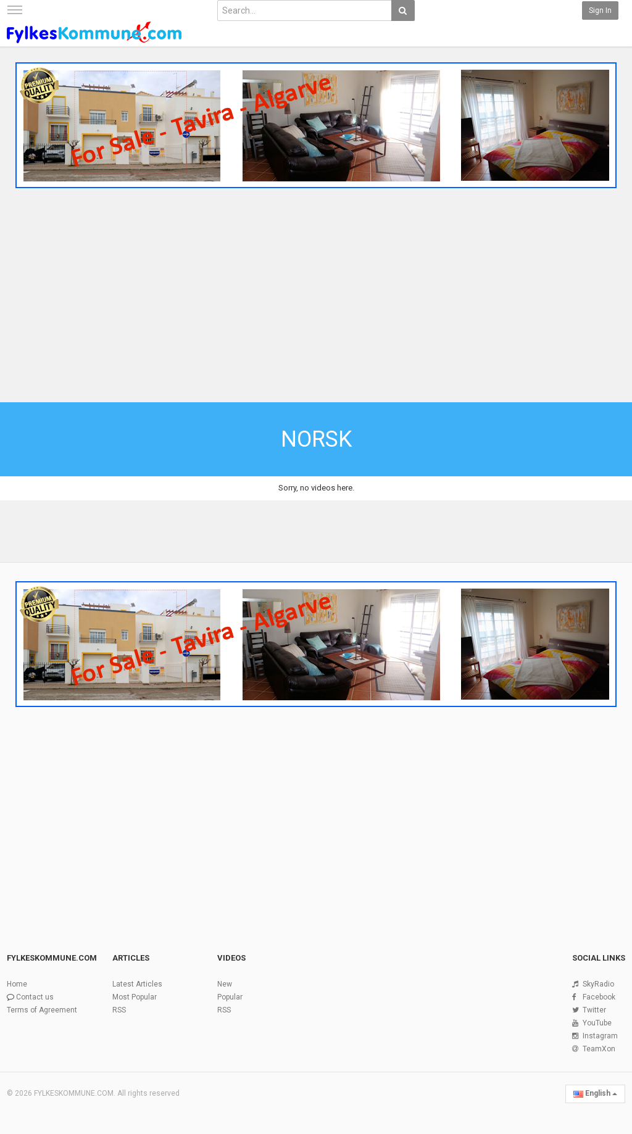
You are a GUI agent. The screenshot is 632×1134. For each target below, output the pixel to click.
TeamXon (599, 1049)
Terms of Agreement (42, 1010)
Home (17, 984)
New (224, 984)
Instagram (600, 1036)
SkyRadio (598, 984)
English (595, 1093)
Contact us (35, 997)
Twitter (594, 1010)
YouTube (597, 1023)
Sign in (600, 10)
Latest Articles (137, 984)
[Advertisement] (316, 297)
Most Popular (134, 997)
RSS (119, 1010)
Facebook (599, 997)
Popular (230, 997)
